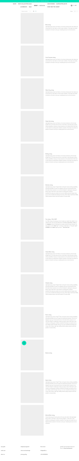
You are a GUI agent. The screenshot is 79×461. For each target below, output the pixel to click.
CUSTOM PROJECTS (61, 4)
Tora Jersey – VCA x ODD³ (51, 219)
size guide (3, 446)
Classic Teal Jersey (49, 121)
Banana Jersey (48, 353)
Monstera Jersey (49, 185)
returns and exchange (25, 450)
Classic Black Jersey (49, 251)
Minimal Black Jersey (50, 415)
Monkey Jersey (48, 153)
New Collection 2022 (25, 4)
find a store (42, 446)
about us (3, 454)
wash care (3, 450)
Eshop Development (68, 448)
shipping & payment (25, 446)
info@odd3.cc (43, 450)
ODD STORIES (51, 4)
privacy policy (24, 454)
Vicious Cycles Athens (68, 222)
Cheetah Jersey (48, 283)
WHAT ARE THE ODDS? (53, 7)
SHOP (15, 4)
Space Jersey (48, 380)
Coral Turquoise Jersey (50, 57)
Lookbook (24, 7)
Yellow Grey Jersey (49, 90)
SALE (30, 7)
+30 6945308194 (44, 454)
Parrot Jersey (48, 314)
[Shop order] (26, 11)
